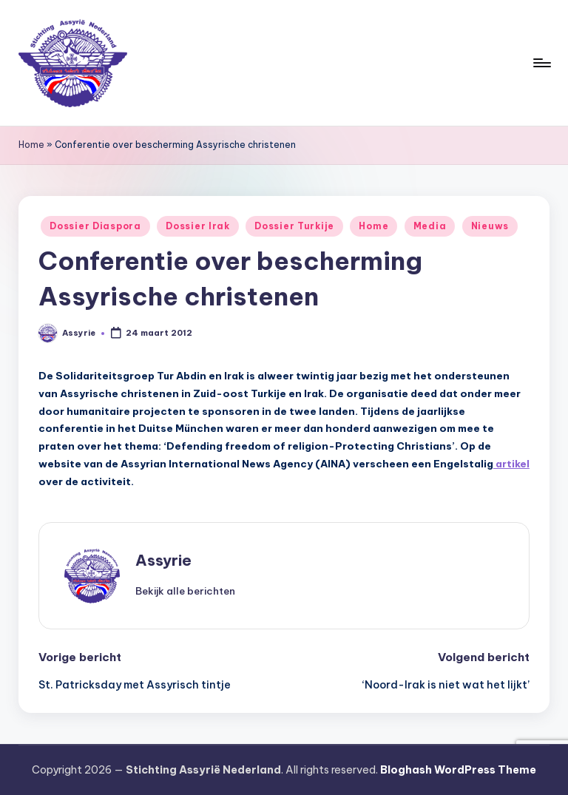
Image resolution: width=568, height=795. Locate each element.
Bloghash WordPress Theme (458, 770)
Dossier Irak (198, 225)
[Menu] (541, 62)
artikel (511, 463)
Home (31, 144)
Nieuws (490, 225)
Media (430, 225)
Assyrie (163, 560)
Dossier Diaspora (95, 225)
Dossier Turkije (294, 225)
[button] (185, 591)
